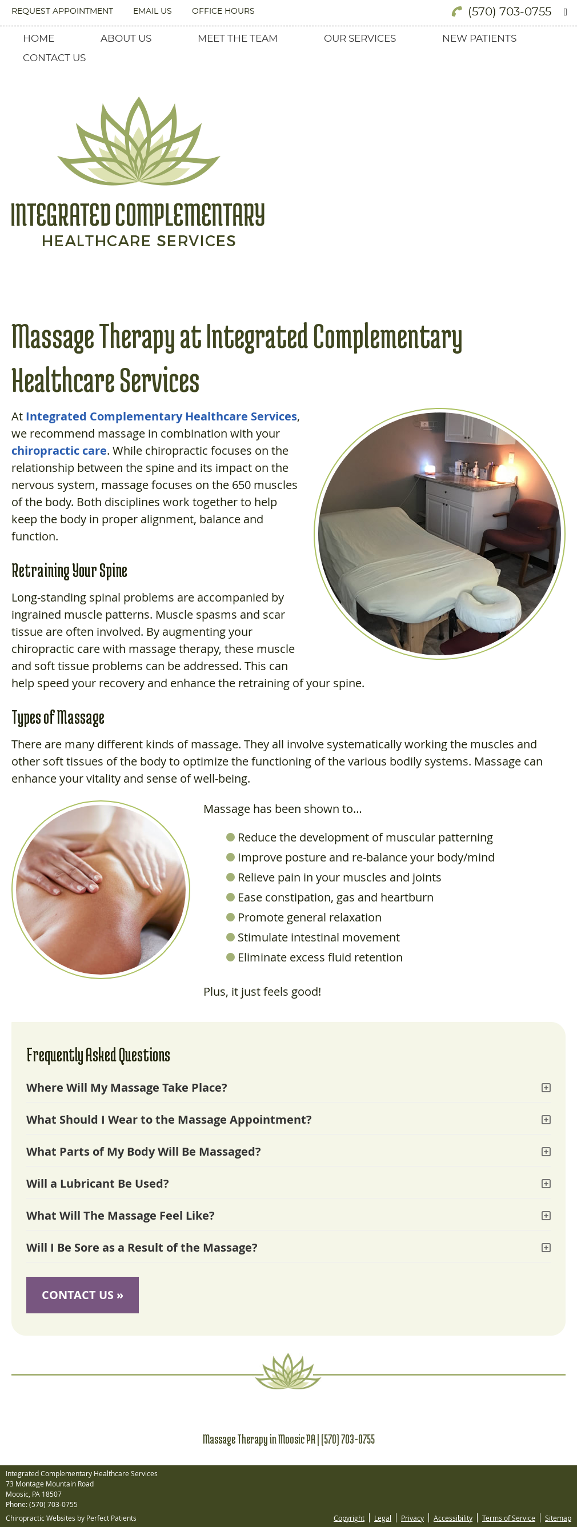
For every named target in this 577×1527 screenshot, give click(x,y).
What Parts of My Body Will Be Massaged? (143, 1151)
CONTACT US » (82, 1294)
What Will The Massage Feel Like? (120, 1215)
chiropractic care (59, 450)
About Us (126, 38)
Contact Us (54, 58)
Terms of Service (508, 1517)
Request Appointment (62, 11)
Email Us (152, 11)
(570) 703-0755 (509, 12)
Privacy (412, 1517)
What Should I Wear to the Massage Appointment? (169, 1119)
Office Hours (223, 11)
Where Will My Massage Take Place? (126, 1087)
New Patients (479, 38)
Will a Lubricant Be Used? (97, 1183)
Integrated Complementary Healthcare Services (161, 416)
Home (38, 38)
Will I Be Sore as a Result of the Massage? (142, 1247)
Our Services (360, 38)
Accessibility (453, 1517)
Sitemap (558, 1517)
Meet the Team (238, 38)
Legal (382, 1517)
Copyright (349, 1517)
